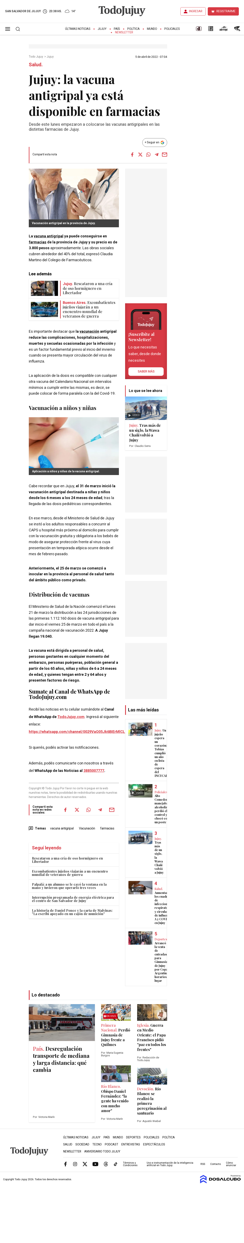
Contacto (215, 1164)
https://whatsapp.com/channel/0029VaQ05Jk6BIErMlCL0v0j (80, 732)
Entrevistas (130, 1144)
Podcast (111, 1144)
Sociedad (82, 1144)
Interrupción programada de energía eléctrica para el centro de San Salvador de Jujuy (73, 899)
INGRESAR (195, 11)
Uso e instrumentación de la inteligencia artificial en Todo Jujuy (170, 1164)
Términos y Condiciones (130, 1164)
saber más (146, 371)
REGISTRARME (226, 11)
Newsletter (124, 32)
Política (133, 29)
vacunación (89, 331)
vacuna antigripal (48, 236)
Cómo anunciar (231, 1164)
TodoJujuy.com (71, 717)
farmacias (37, 242)
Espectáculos (154, 1144)
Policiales (172, 29)
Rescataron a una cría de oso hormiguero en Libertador (67, 860)
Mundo (152, 29)
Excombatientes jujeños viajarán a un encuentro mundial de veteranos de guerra (70, 873)
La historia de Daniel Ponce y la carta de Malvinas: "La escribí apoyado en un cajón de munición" (72, 912)
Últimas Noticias (78, 29)
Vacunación (87, 828)
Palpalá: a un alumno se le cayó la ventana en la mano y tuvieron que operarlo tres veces (69, 886)
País (117, 29)
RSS (203, 1164)
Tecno (97, 1144)
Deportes (133, 1137)
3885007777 (93, 771)
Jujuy (102, 29)
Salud (67, 1144)
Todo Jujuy (36, 57)
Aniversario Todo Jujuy (102, 1151)
